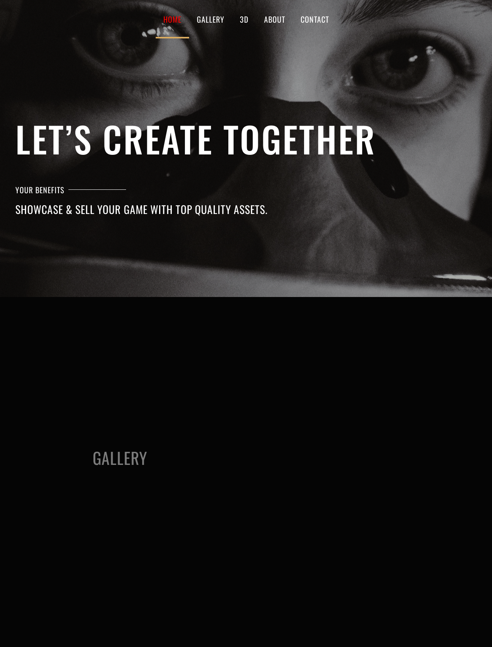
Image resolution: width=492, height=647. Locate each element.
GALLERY (210, 19)
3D (244, 19)
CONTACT (315, 19)
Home (172, 19)
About (274, 19)
